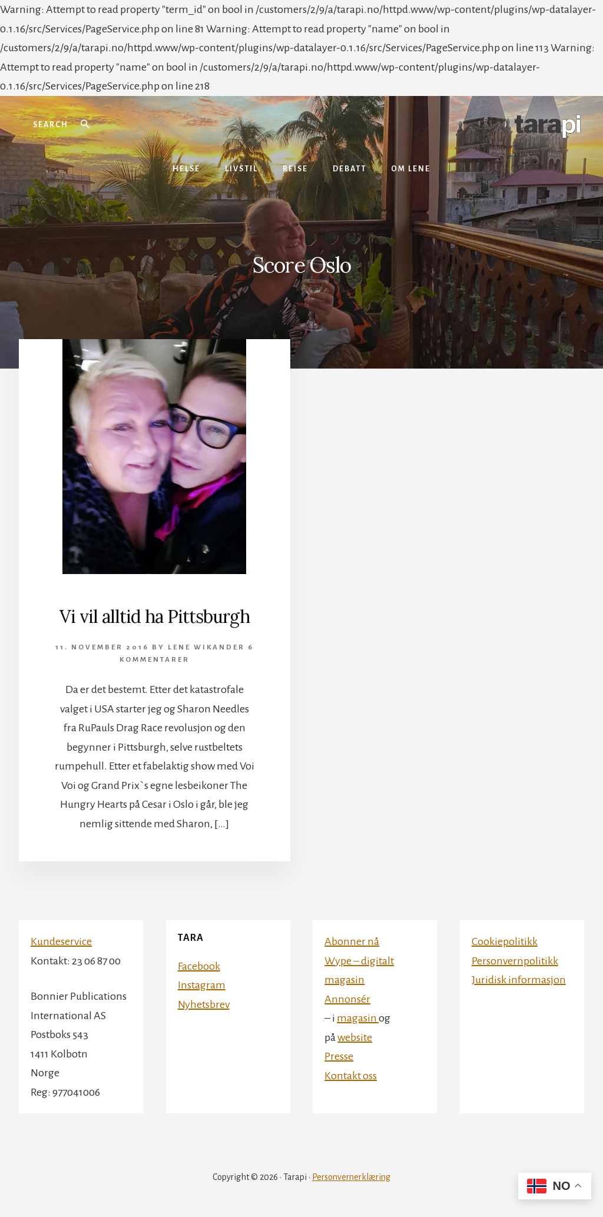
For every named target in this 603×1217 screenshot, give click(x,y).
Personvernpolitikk (515, 961)
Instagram (202, 985)
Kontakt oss (350, 1076)
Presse (338, 1056)
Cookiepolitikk (505, 941)
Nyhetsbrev (204, 1004)
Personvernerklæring (351, 1177)
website (354, 1037)
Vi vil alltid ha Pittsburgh (154, 616)
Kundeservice (61, 941)
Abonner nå (351, 941)
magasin (358, 1018)
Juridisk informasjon (519, 980)
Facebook (199, 966)
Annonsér (347, 999)
